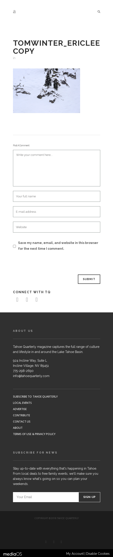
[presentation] (43, 263)
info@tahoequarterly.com (31, 376)
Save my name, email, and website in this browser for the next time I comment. (58, 245)
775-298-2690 (23, 371)
